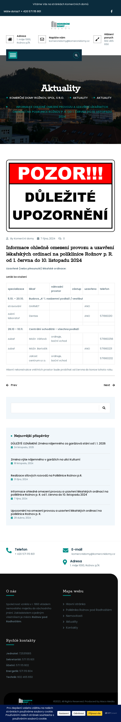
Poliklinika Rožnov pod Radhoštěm (89, 610)
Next (107, 385)
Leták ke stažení (16, 277)
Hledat (102, 408)
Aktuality (72, 622)
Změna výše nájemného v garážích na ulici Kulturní (45, 459)
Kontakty (72, 628)
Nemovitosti (74, 616)
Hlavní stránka (75, 604)
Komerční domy (24, 238)
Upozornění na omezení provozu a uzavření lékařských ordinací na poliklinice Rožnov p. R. (56, 512)
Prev (14, 385)
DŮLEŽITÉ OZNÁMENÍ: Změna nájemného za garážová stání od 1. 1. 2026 (58, 443)
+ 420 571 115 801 (31, 11)
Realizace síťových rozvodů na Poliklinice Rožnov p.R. (46, 475)
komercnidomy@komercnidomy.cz (69, 41)
